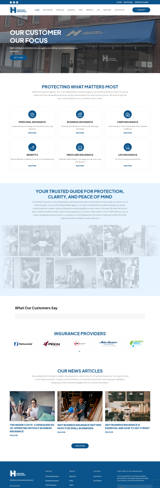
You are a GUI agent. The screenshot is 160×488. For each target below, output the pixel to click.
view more (80, 446)
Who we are (48, 10)
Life (98, 10)
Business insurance (52, 481)
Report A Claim (141, 2)
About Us (72, 476)
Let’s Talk (18, 57)
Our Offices (97, 481)
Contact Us (97, 476)
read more (32, 133)
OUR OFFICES (119, 10)
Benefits (89, 10)
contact (141, 10)
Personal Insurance (52, 476)
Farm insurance (51, 485)
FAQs (71, 481)
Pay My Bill (128, 2)
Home (37, 10)
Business (71, 10)
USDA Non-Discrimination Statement (21, 480)
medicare (107, 10)
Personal (60, 10)
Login (119, 2)
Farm (81, 10)
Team (71, 485)
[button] (15, 321)
